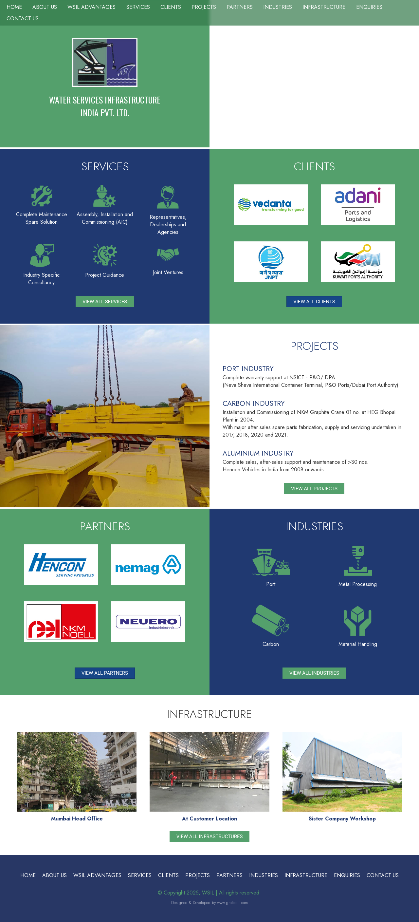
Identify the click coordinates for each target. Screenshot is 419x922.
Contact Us (23, 18)
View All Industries (314, 673)
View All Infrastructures (209, 836)
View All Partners (105, 673)
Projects (203, 7)
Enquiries (369, 7)
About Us (44, 7)
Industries (277, 7)
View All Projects (314, 489)
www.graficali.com (232, 903)
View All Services (104, 302)
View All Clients (314, 302)
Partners (240, 7)
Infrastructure (323, 7)
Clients (170, 7)
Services (138, 7)
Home (14, 7)
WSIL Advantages (91, 7)
